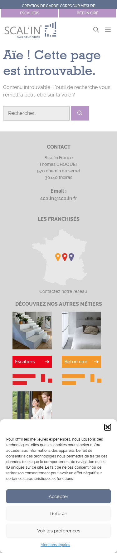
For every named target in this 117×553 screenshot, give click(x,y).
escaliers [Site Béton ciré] (29, 13)
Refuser (58, 513)
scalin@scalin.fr (58, 198)
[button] (108, 427)
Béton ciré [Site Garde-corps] (87, 13)
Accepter (58, 496)
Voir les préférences (58, 531)
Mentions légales (55, 545)
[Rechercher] (80, 113)
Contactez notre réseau (63, 291)
